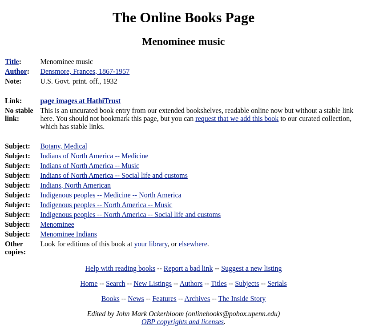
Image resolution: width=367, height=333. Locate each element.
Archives (197, 298)
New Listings (152, 283)
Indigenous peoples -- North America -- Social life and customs (130, 214)
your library (151, 244)
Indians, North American (75, 185)
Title (12, 61)
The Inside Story (242, 298)
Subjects (247, 283)
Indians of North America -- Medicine (94, 156)
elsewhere (193, 244)
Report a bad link (188, 268)
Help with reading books (120, 268)
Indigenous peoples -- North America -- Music (106, 205)
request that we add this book (236, 118)
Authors (191, 283)
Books (110, 298)
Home (88, 283)
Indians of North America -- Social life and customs (113, 175)
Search (115, 283)
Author (16, 71)
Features (164, 298)
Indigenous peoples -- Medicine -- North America (110, 195)
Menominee (57, 224)
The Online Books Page (183, 17)
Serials (277, 283)
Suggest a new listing (251, 268)
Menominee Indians (68, 234)
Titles (219, 283)
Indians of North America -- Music (89, 165)
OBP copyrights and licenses (182, 321)
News (136, 298)
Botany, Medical (63, 146)
